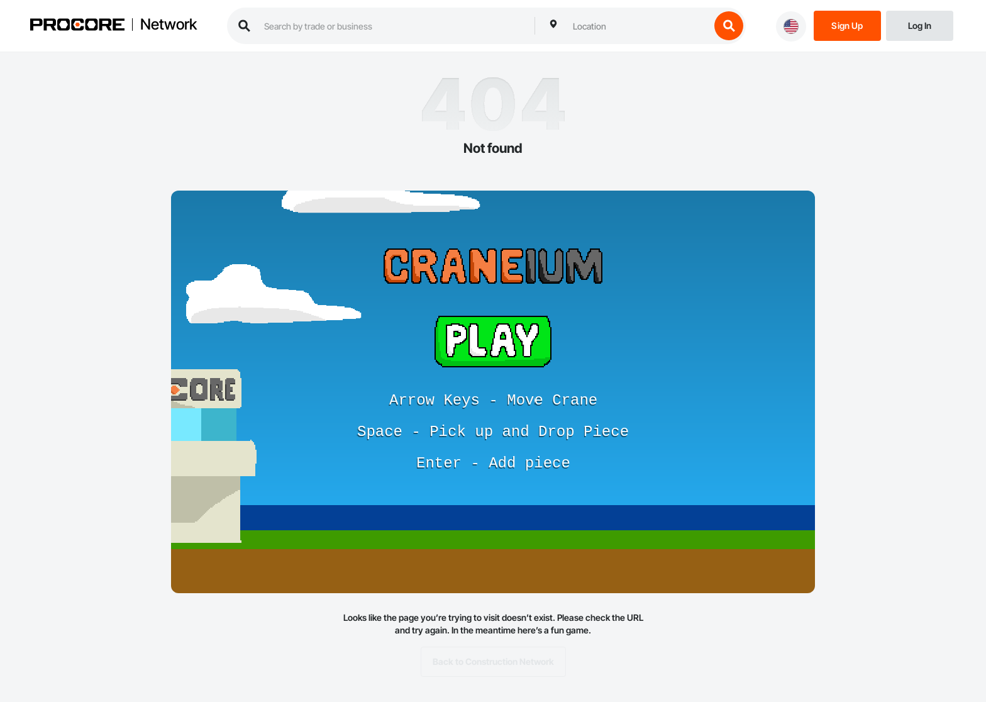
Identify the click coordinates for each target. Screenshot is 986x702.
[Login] (919, 25)
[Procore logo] (77, 26)
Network (168, 24)
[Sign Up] (847, 25)
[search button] (728, 25)
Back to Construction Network (493, 661)
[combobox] (638, 25)
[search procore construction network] (393, 25)
